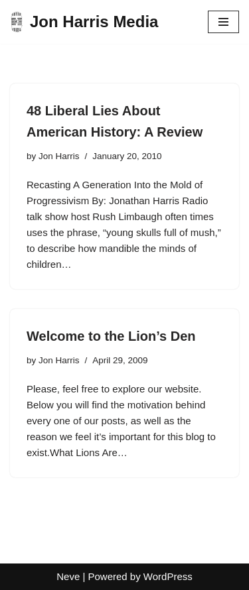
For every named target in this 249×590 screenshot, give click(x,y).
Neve (68, 576)
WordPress (168, 576)
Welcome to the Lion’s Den (111, 336)
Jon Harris (59, 156)
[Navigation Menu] (223, 22)
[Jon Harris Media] (84, 21)
